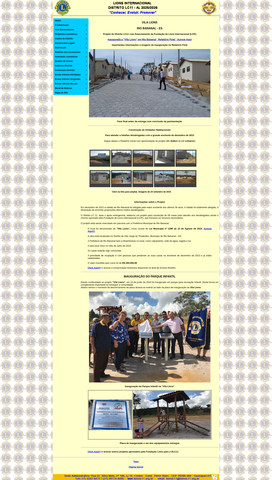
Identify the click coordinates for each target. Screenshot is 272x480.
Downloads (60, 47)
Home (58, 20)
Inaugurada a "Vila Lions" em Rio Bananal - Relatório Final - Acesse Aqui (150, 39)
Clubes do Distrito (64, 38)
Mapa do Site (61, 92)
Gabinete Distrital (63, 65)
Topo (136, 461)
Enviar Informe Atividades (68, 74)
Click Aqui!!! (94, 451)
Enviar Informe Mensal (66, 83)
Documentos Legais (65, 43)
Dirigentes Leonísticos (66, 34)
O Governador (62, 25)
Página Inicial (136, 467)
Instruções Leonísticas (66, 56)
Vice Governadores (64, 29)
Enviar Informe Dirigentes (67, 79)
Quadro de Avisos (64, 61)
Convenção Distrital (65, 70)
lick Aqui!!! (95, 268)
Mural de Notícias (63, 88)
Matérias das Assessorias (67, 52)
